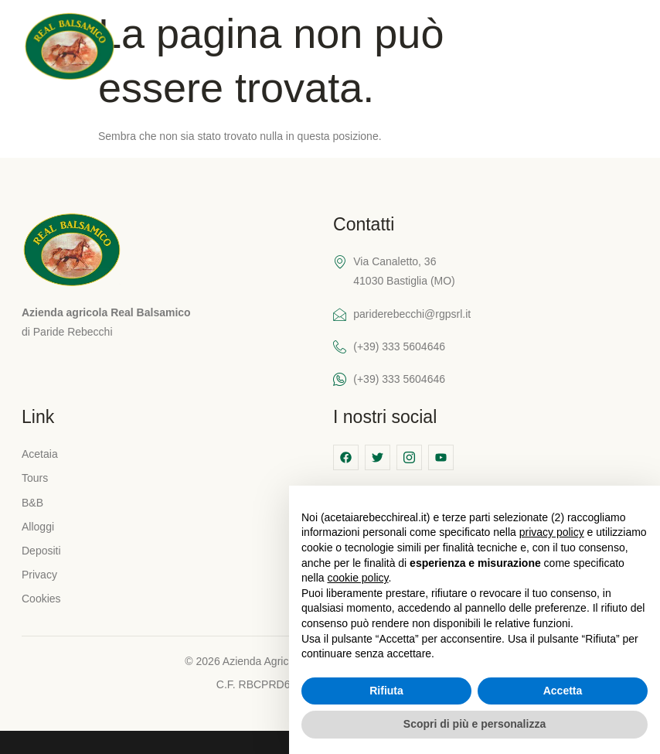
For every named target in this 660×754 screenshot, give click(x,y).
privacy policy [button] (551, 532)
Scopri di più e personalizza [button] (474, 724)
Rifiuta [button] (386, 690)
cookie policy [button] (357, 577)
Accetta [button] (563, 690)
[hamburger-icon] (626, 48)
